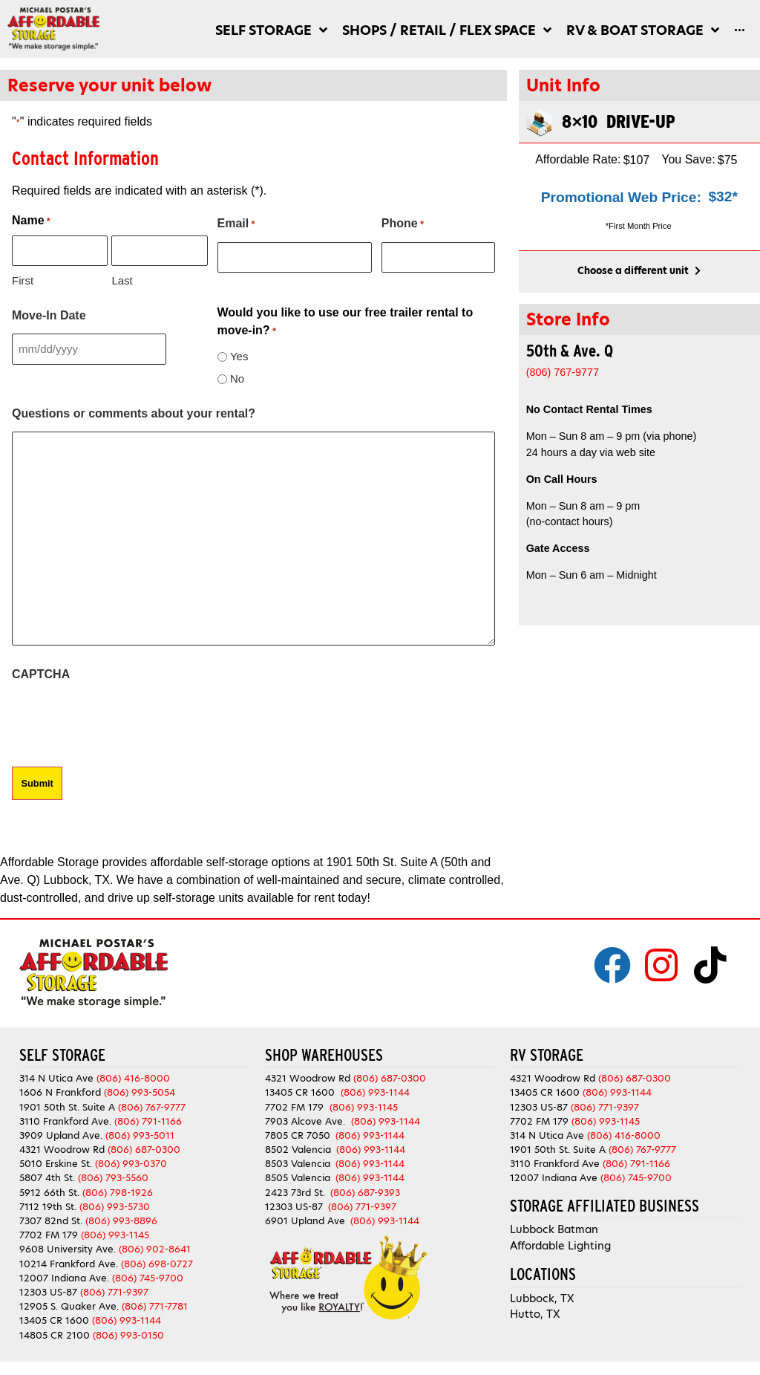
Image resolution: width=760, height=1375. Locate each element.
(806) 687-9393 (365, 1191)
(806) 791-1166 (148, 1120)
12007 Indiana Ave (553, 1177)
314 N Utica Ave (56, 1077)
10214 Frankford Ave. (68, 1262)
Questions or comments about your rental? (133, 413)
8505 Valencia (297, 1177)
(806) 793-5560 (113, 1177)
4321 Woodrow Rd (63, 1148)
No (237, 378)
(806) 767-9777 (152, 1105)
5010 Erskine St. (57, 1163)
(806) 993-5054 (139, 1091)
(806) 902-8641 (155, 1248)
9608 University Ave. (67, 1248)
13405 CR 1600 (54, 1319)
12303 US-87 (48, 1290)
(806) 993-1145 (115, 1234)
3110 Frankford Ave (555, 1163)
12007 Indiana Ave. (64, 1276)
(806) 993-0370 (131, 1163)
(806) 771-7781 (155, 1305)
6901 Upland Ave (305, 1219)
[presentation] (125, 721)
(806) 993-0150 (128, 1333)
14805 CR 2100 (54, 1333)
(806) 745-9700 (147, 1276)
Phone (402, 224)
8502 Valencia (298, 1148)
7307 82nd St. (50, 1219)
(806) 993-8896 (121, 1219)
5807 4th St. (47, 1177)
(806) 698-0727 (157, 1262)
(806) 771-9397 (114, 1290)
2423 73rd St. (295, 1191)
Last (121, 280)
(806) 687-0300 (144, 1148)
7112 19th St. (47, 1205)
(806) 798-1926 (117, 1191)
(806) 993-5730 (114, 1205)
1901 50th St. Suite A (67, 1105)
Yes (239, 356)
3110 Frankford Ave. (65, 1120)
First (22, 280)
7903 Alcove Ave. (308, 1120)
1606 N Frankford (60, 1091)
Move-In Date (49, 315)
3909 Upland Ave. (60, 1134)
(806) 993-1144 (126, 1319)
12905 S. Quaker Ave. (69, 1305)
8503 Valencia (297, 1163)
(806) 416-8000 (133, 1077)
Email (236, 224)
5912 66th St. (49, 1191)
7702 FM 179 (48, 1234)
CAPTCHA (41, 674)
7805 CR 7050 (297, 1134)
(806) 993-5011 (139, 1134)
